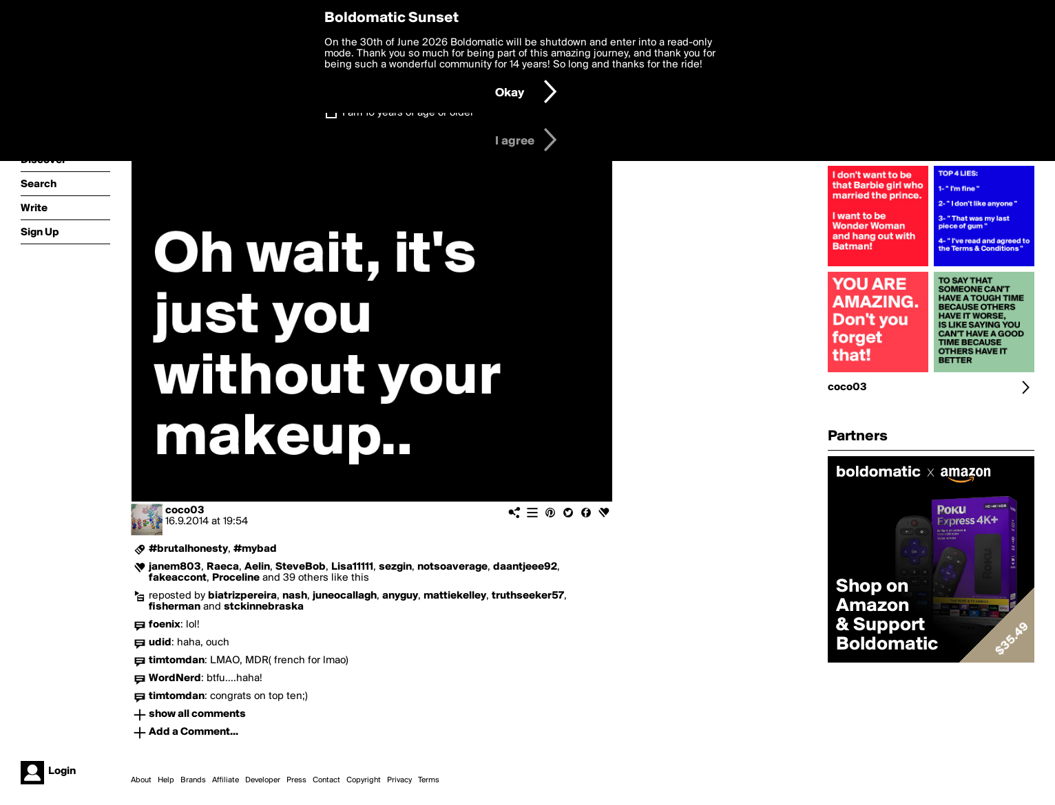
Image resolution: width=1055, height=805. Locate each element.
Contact (326, 780)
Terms (428, 780)
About (141, 780)
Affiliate (225, 780)
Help (166, 780)
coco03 (185, 510)
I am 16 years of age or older (408, 112)
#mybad (255, 549)
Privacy (399, 780)
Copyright (363, 780)
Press (296, 780)
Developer (262, 780)
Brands (193, 780)
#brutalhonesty (188, 549)
